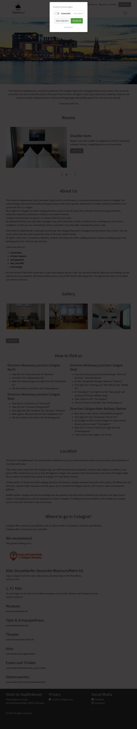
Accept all (77, 20)
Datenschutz (68, 27)
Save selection (62, 20)
